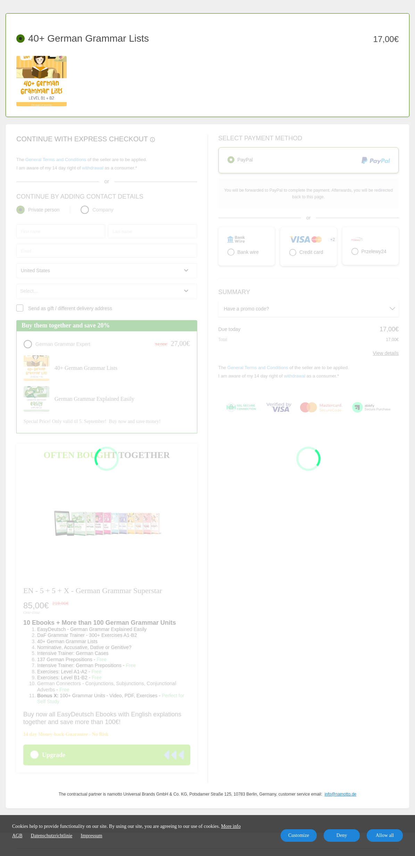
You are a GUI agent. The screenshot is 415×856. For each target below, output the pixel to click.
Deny (342, 835)
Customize (298, 835)
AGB (17, 835)
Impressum (91, 835)
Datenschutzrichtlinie (52, 835)
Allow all (385, 835)
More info (231, 826)
